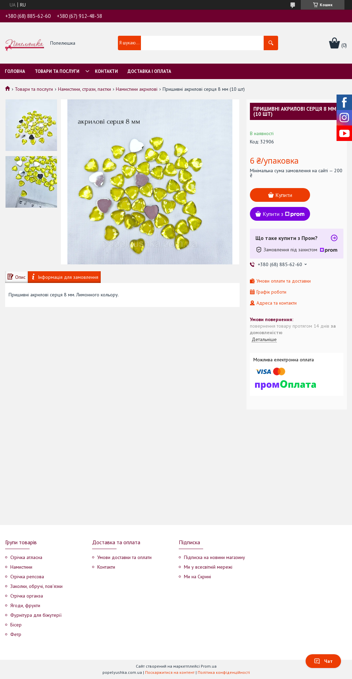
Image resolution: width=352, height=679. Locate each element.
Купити (283, 194)
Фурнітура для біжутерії (36, 615)
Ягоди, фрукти (25, 605)
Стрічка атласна (26, 557)
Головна (15, 71)
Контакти (106, 71)
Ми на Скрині (197, 576)
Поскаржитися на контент (170, 672)
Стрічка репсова (27, 576)
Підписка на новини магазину (214, 557)
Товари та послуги (57, 71)
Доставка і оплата (149, 71)
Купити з (284, 213)
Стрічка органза (26, 596)
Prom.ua (209, 666)
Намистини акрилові (136, 89)
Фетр (15, 634)
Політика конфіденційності (224, 672)
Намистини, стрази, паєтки (84, 89)
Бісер (16, 625)
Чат (323, 661)
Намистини (21, 567)
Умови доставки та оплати (124, 557)
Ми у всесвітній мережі (208, 567)
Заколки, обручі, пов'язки (36, 586)
